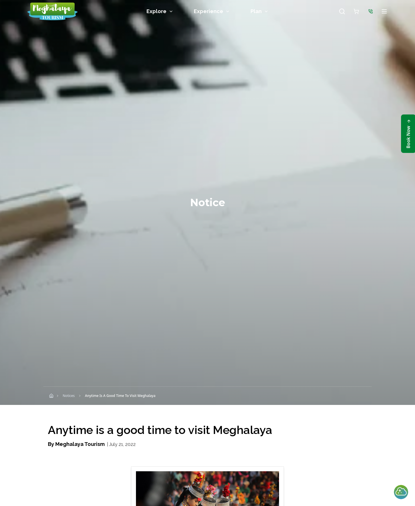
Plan (259, 11)
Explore (160, 11)
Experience (212, 11)
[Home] (51, 395)
